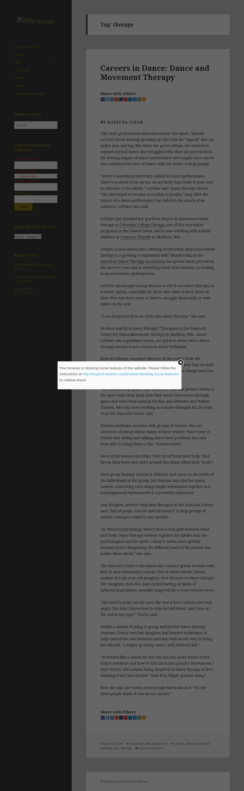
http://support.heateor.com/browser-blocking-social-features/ (131, 374)
